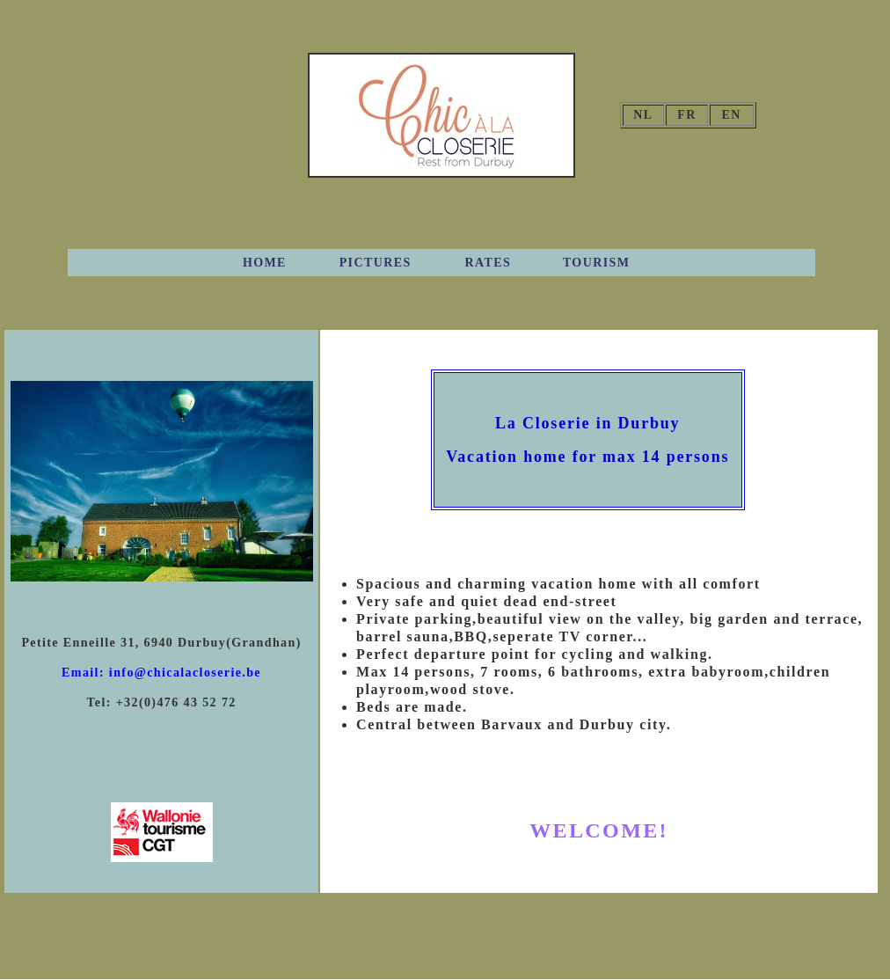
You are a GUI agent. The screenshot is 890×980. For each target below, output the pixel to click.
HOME (265, 262)
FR (686, 114)
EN (731, 114)
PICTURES (375, 262)
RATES (488, 262)
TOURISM (596, 262)
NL (643, 114)
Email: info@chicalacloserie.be (161, 672)
